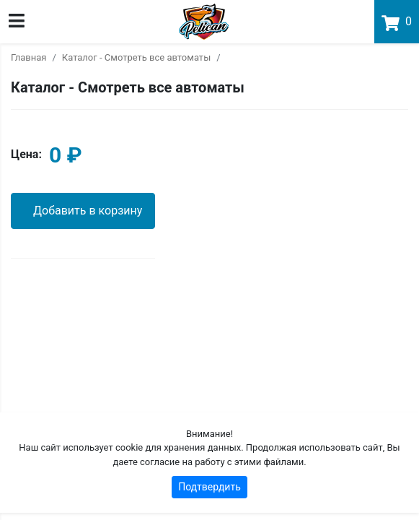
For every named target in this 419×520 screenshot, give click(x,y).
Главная (28, 57)
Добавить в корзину (87, 210)
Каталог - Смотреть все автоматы (136, 57)
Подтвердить (209, 487)
